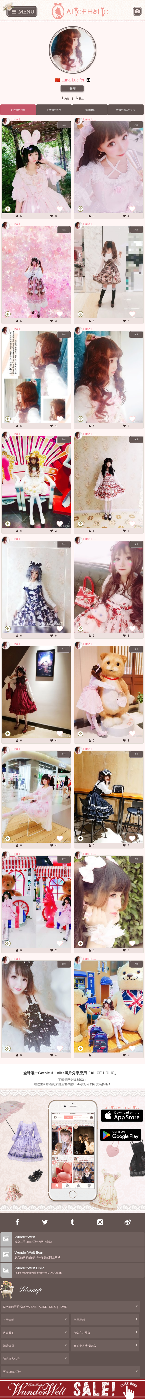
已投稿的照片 (18, 110)
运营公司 (8, 1345)
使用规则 (79, 1319)
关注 (72, 88)
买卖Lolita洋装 (12, 1371)
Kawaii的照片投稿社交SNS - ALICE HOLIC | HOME (35, 1306)
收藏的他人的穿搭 (125, 110)
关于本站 (8, 1319)
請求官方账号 (11, 1358)
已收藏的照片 (54, 110)
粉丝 (80, 98)
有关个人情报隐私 (85, 1345)
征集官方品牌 (82, 1332)
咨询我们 (8, 1332)
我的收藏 (89, 110)
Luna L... (17, 119)
